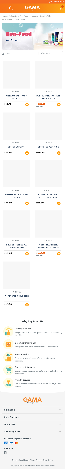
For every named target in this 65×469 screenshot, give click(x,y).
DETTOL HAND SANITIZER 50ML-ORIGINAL (48, 97)
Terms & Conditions (20, 460)
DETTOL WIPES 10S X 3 (48, 147)
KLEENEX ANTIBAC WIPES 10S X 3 (16, 195)
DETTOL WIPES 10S (17, 147)
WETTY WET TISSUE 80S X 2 (17, 297)
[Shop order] (51, 53)
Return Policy (48, 460)
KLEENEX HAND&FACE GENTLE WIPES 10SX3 (48, 195)
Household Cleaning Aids (41, 16)
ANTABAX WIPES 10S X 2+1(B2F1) (16, 97)
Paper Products (8, 19)
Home (4, 16)
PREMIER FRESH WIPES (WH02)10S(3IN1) (16, 246)
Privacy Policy (35, 460)
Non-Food (24, 16)
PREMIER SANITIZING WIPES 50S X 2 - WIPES (48, 246)
